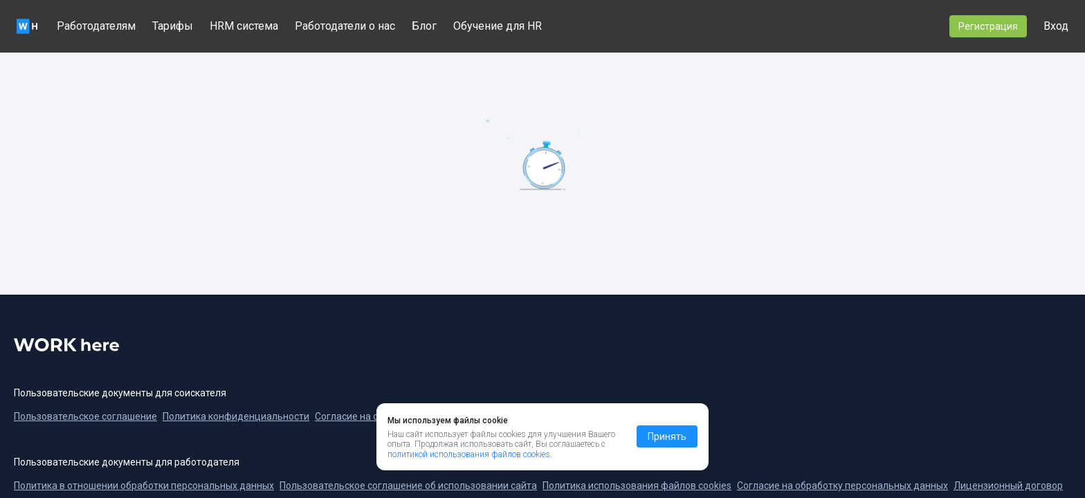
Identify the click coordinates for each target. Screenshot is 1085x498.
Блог (424, 26)
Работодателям (96, 26)
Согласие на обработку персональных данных (842, 485)
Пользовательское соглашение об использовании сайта (408, 485)
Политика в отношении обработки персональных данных (144, 485)
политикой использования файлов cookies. (470, 454)
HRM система (244, 26)
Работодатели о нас (345, 26)
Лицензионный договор (1008, 485)
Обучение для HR (497, 26)
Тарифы (172, 26)
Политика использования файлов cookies (636, 485)
